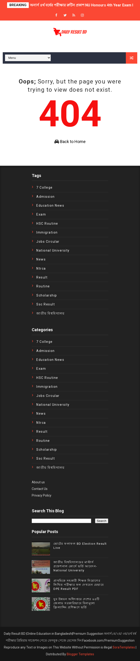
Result (42, 277)
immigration (47, 232)
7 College (44, 187)
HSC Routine (47, 223)
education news (50, 205)
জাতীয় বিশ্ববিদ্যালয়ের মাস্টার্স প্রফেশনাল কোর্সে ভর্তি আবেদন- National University (75, 566)
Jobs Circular (48, 241)
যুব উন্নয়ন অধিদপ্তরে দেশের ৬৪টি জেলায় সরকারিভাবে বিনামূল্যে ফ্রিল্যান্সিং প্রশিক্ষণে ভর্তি (76, 603)
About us (38, 482)
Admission (45, 196)
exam (41, 214)
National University (53, 250)
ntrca (41, 268)
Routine (43, 286)
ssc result (45, 304)
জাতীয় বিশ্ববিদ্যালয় (50, 313)
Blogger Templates (80, 654)
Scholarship (46, 295)
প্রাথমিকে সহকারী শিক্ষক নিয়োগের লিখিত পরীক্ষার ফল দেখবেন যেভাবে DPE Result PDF (78, 585)
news (41, 259)
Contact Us (40, 489)
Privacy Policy (41, 495)
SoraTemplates (124, 647)
